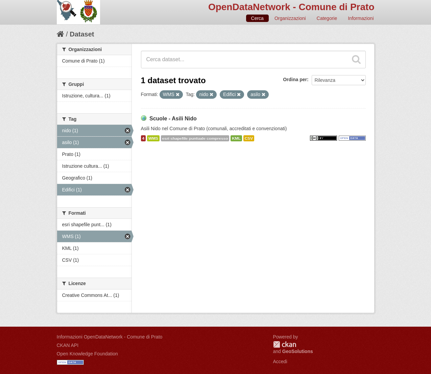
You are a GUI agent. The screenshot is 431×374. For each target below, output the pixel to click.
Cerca (257, 18)
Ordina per (295, 79)
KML (236, 138)
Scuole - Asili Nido (173, 118)
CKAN (284, 344)
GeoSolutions (297, 351)
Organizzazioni (290, 18)
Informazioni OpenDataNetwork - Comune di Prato (110, 337)
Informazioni (361, 18)
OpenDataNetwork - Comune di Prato (291, 7)
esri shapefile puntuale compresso (195, 138)
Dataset (82, 34)
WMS (153, 138)
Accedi (280, 361)
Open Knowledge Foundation (87, 353)
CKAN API (68, 345)
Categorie (327, 18)
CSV (249, 138)
